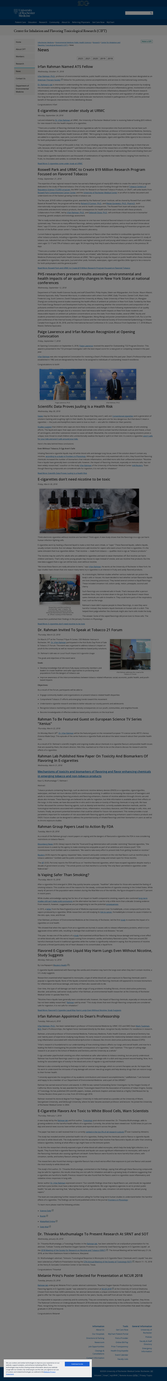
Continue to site (77, 1364)
